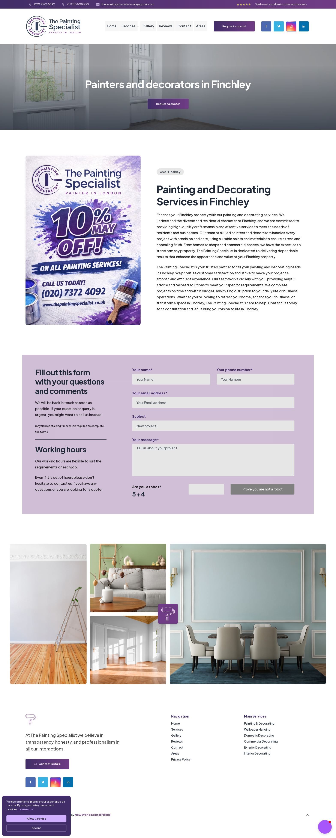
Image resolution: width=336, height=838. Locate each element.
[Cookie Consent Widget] (36, 816)
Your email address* (149, 400)
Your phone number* (235, 377)
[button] (325, 827)
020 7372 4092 (42, 4)
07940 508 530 (75, 4)
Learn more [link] (25, 809)
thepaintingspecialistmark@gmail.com (125, 4)
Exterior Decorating (257, 754)
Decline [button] (36, 828)
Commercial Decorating (261, 748)
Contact (183, 30)
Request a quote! (234, 30)
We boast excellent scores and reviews (281, 4)
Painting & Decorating (259, 730)
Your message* (145, 447)
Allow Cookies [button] (36, 818)
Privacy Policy (180, 766)
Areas (200, 30)
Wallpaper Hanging (257, 736)
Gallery (147, 30)
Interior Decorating (257, 760)
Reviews (164, 30)
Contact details (47, 771)
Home (110, 30)
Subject (139, 424)
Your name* (142, 377)
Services (127, 30)
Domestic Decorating (259, 742)
